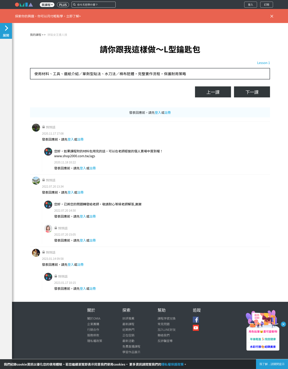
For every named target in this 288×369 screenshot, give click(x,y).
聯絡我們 (164, 335)
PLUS (63, 5)
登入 (250, 4)
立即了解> (73, 16)
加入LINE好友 (167, 329)
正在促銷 (128, 335)
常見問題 (164, 324)
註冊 (167, 112)
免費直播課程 (131, 346)
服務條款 (93, 335)
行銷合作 (93, 329)
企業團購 (93, 324)
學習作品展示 (131, 352)
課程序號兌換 (167, 318)
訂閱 (266, 4)
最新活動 (128, 341)
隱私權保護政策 (172, 364)
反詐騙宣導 (165, 341)
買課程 (47, 5)
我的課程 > (36, 35)
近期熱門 (128, 329)
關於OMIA (93, 318)
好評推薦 (128, 318)
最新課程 (128, 324)
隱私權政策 (94, 341)
